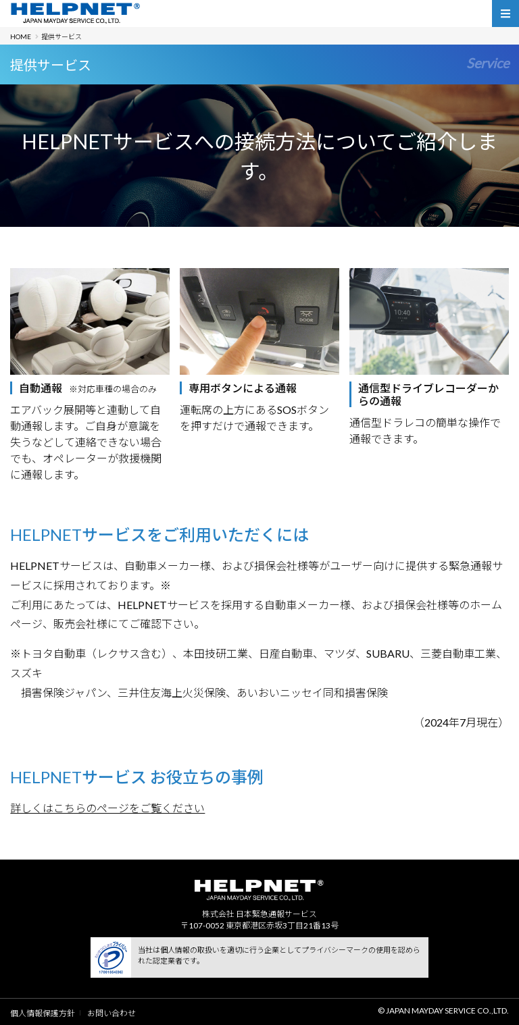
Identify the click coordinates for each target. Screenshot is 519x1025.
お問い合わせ (111, 1013)
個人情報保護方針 (42, 1013)
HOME (20, 36)
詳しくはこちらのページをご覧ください (107, 807)
